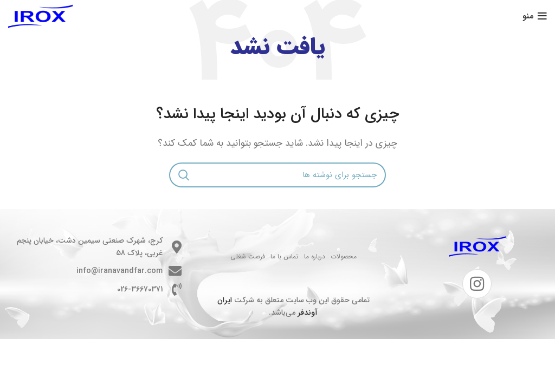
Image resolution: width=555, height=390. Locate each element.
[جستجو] (277, 174)
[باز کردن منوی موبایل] (534, 16)
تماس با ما (284, 256)
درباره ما (314, 256)
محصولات (344, 256)
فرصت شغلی (247, 256)
